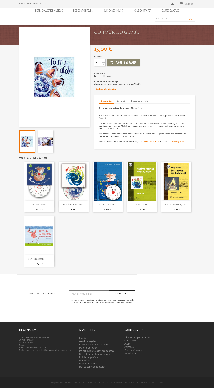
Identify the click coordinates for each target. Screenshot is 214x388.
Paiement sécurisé (88, 347)
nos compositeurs (83, 10)
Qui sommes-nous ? (113, 10)
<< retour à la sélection (105, 89)
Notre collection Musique (49, 10)
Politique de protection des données (97, 351)
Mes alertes (130, 353)
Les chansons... (39, 204)
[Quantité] (98, 62)
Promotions (85, 360)
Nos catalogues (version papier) (95, 354)
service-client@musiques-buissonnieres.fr (52, 350)
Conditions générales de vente (94, 344)
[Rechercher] (175, 18)
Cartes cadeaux (170, 10)
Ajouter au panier (123, 62)
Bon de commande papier (92, 366)
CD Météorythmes (151, 141)
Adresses (129, 347)
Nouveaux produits (88, 363)
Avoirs (127, 343)
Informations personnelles (137, 337)
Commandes (130, 340)
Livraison (83, 338)
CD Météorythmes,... (74, 204)
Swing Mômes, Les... (176, 204)
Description (106, 101)
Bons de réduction (133, 350)
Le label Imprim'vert (89, 357)
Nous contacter (142, 10)
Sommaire (122, 101)
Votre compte (133, 329)
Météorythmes (178, 141)
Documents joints (139, 101)
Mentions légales (87, 341)
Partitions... (142, 204)
